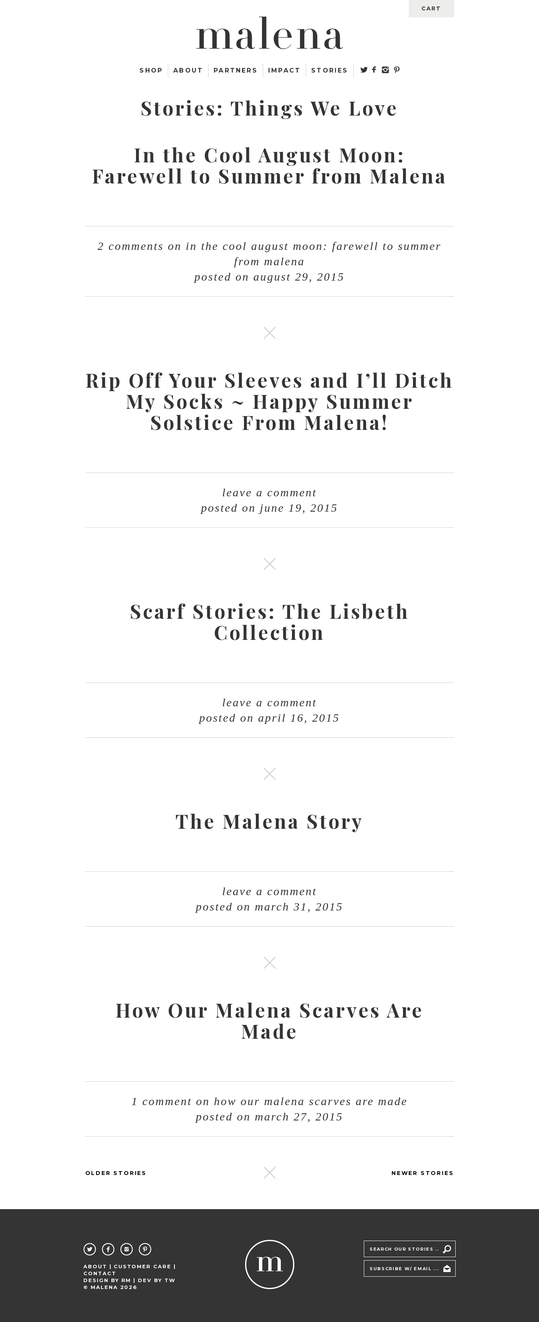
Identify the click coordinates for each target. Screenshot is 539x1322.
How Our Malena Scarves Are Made (269, 1020)
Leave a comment (269, 492)
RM (126, 1280)
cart (431, 8)
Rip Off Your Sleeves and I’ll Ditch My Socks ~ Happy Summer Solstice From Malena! (269, 401)
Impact (284, 70)
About (188, 70)
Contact (99, 1273)
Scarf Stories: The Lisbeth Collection (270, 621)
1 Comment (269, 1101)
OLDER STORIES (116, 1173)
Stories (329, 70)
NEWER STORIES (422, 1173)
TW (170, 1280)
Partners (236, 70)
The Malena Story (270, 821)
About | (97, 1266)
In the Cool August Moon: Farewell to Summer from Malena (269, 165)
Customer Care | (145, 1266)
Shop (151, 70)
